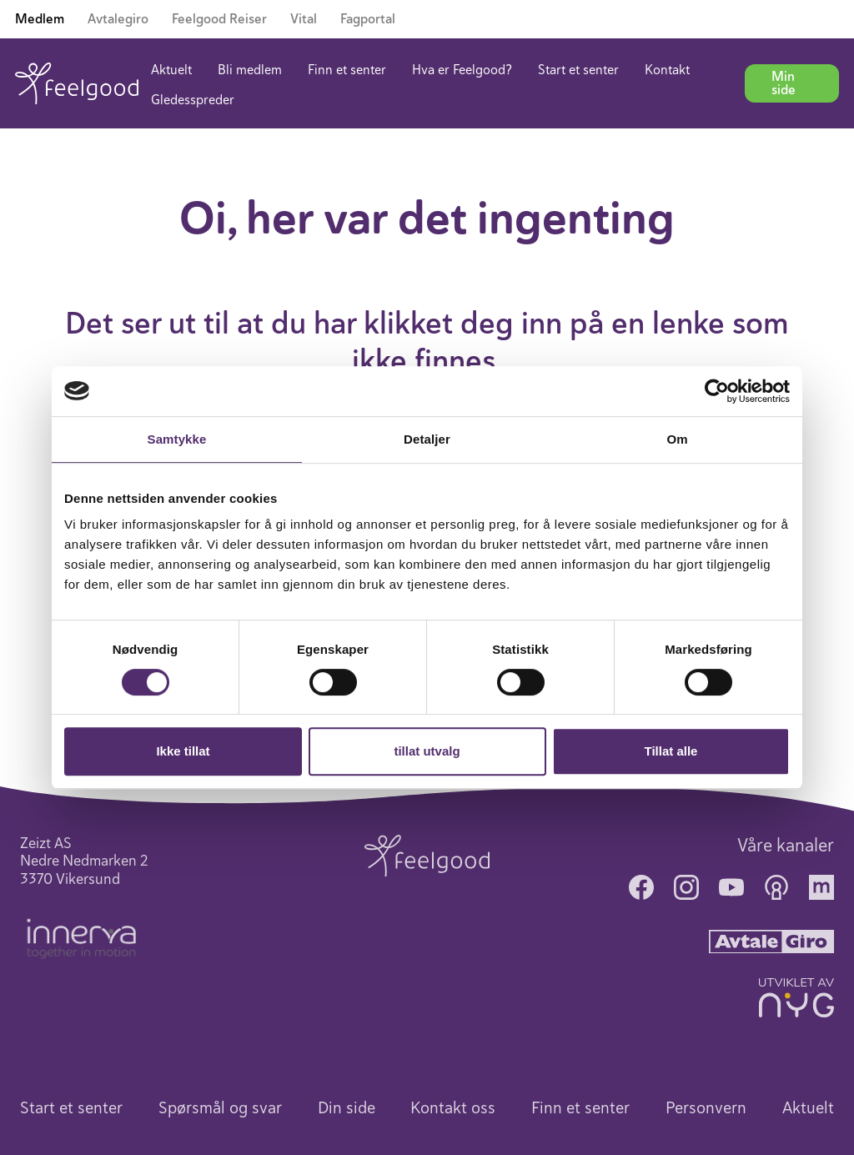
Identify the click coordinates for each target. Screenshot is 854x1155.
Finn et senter (347, 70)
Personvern (706, 1107)
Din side (346, 1107)
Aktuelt (171, 70)
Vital (303, 19)
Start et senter (578, 70)
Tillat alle (671, 751)
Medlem (39, 19)
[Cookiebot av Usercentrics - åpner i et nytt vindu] (717, 391)
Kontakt (667, 70)
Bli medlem (250, 70)
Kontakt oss (452, 1107)
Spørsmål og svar (220, 1107)
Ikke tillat (182, 751)
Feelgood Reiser (219, 19)
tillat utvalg (427, 751)
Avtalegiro (118, 19)
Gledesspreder (192, 100)
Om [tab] (676, 439)
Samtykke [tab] (177, 439)
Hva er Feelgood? (462, 70)
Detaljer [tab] (427, 439)
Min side (783, 83)
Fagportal (367, 19)
